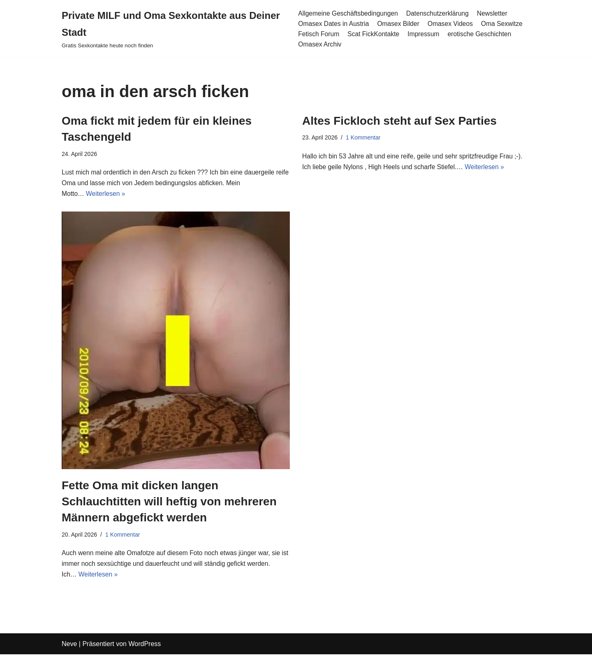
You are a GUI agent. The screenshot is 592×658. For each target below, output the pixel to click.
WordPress (144, 647)
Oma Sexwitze (505, 23)
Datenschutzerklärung (440, 12)
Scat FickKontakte (374, 33)
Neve (69, 647)
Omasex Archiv (319, 44)
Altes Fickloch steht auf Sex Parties (399, 120)
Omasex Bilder (399, 23)
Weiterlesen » (106, 195)
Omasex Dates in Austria (333, 23)
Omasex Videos (452, 23)
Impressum (425, 33)
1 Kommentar (364, 138)
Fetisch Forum (318, 33)
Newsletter (495, 12)
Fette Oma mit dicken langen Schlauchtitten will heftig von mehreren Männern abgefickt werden (169, 503)
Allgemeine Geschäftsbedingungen (348, 12)
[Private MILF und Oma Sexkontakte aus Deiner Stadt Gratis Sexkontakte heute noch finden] (173, 28)
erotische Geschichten (482, 33)
